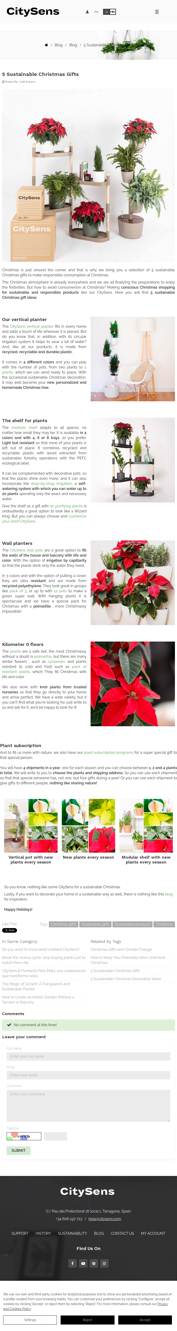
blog (169, 894)
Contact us (122, 1233)
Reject (87, 1320)
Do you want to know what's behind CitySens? (41, 949)
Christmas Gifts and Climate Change (121, 949)
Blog (99, 1233)
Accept (145, 1320)
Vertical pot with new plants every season (31, 859)
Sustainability (72, 1233)
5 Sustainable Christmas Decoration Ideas (126, 979)
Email (11, 1067)
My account (153, 1233)
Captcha (13, 1128)
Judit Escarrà (27, 81)
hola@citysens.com (104, 1219)
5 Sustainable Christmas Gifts (115, 971)
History (43, 1233)
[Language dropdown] (96, 12)
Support (20, 1233)
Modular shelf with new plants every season (146, 859)
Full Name (14, 1048)
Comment (14, 1086)
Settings (30, 1320)
